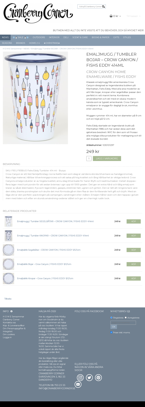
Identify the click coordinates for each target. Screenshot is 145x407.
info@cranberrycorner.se (57, 388)
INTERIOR (54, 37)
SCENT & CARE (80, 37)
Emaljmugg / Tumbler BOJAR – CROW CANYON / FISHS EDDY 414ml (62, 48)
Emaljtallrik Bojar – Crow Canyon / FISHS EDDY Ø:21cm (44, 264)
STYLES (127, 37)
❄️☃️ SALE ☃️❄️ (21, 37)
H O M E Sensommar (12, 48)
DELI (66, 37)
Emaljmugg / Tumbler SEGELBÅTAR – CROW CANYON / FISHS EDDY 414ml (55, 221)
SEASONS (7, 43)
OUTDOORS (39, 37)
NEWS (5, 37)
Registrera (118, 317)
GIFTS (116, 37)
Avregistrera (133, 317)
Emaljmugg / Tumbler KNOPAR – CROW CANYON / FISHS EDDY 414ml (53, 235)
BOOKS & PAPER (100, 37)
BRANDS (20, 43)
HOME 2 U (34, 43)
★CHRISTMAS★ (52, 43)
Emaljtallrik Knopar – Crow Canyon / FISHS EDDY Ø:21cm (45, 278)
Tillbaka (7, 299)
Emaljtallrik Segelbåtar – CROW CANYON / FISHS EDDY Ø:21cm (48, 250)
